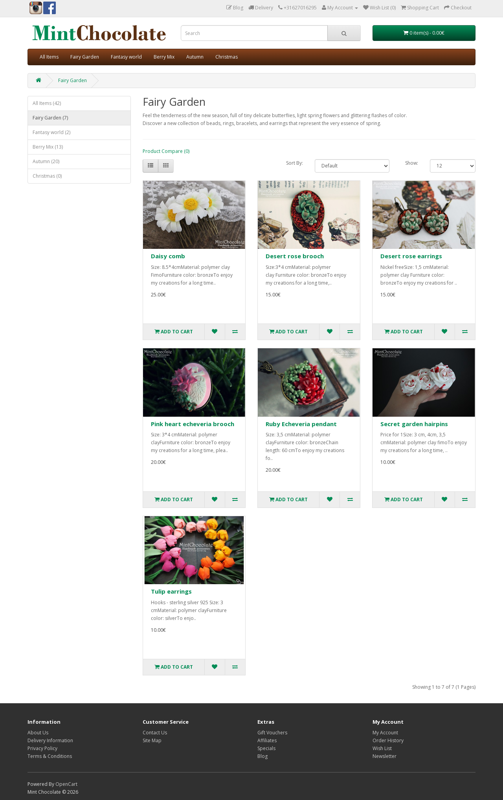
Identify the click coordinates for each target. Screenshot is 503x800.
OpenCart (66, 784)
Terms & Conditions (50, 756)
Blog (262, 756)
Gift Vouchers (272, 732)
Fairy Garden (84, 56)
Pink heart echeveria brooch (192, 424)
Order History (388, 740)
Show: (411, 163)
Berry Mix (164, 56)
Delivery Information (50, 740)
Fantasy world (126, 56)
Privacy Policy (42, 748)
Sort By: (294, 163)
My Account (385, 732)
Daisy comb (168, 256)
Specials (266, 748)
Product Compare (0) (166, 151)
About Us (38, 732)
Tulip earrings (171, 591)
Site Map (152, 740)
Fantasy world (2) (51, 132)
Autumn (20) (46, 161)
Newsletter (385, 756)
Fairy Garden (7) (50, 117)
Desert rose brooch (295, 256)
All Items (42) (47, 103)
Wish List (382, 748)
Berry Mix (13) (48, 146)
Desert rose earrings (411, 256)
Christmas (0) (47, 176)
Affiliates (267, 740)
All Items (49, 56)
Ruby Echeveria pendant (301, 424)
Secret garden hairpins (414, 424)
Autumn (195, 56)
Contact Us (155, 732)
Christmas (226, 56)
